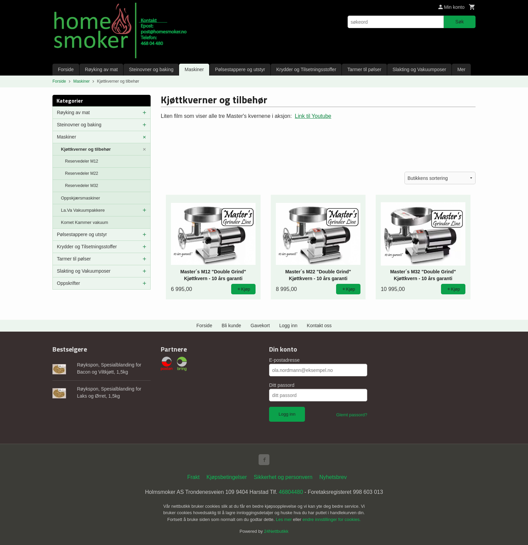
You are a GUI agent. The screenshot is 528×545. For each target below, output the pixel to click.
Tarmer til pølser (364, 69)
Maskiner (194, 69)
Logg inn (288, 325)
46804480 (291, 492)
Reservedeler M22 (81, 173)
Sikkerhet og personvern (283, 477)
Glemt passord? (351, 414)
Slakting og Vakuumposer (419, 69)
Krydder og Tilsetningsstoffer (306, 69)
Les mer (284, 519)
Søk (459, 21)
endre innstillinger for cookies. (332, 519)
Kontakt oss (319, 325)
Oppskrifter (68, 283)
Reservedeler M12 (81, 161)
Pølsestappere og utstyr (240, 69)
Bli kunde (231, 325)
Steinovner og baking (151, 69)
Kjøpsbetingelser (226, 477)
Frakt (193, 477)
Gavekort (260, 325)
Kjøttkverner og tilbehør (86, 149)
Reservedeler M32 (81, 185)
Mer (461, 69)
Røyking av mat (101, 69)
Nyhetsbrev (333, 477)
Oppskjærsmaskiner (80, 198)
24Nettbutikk (276, 531)
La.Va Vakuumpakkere (83, 210)
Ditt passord (281, 385)
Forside (66, 69)
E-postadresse (284, 360)
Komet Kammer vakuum (84, 222)
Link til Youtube (313, 116)
